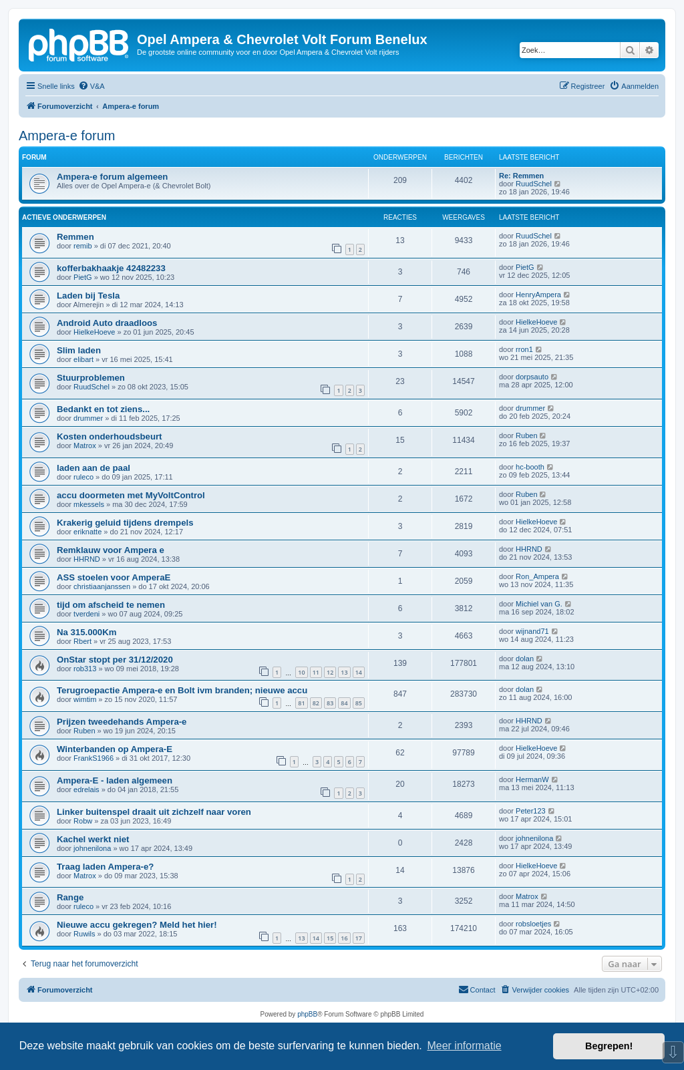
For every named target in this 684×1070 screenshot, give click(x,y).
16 (344, 938)
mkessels (88, 504)
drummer (88, 418)
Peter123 (531, 811)
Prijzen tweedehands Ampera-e (121, 722)
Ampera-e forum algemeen (112, 177)
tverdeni (86, 614)
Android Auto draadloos (107, 323)
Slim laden (79, 350)
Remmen (75, 237)
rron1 (524, 349)
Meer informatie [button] (464, 1045)
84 (344, 703)
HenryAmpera (538, 295)
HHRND (86, 559)
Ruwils (84, 934)
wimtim (84, 699)
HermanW (532, 779)
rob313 (84, 669)
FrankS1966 (93, 758)
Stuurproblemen (91, 378)
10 (301, 672)
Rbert (82, 641)
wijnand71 (532, 631)
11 (316, 672)
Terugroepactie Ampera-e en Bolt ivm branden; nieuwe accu (182, 690)
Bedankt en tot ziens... (103, 409)
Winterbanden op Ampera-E (114, 749)
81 (301, 703)
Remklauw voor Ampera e (110, 550)
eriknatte (87, 532)
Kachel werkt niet (93, 839)
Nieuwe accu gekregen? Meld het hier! (137, 925)
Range (70, 897)
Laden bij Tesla (88, 296)
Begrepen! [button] (609, 1046)
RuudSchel (534, 184)
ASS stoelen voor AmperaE (113, 577)
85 (358, 703)
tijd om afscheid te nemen (111, 605)
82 (316, 703)
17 (358, 938)
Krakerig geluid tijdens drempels (125, 523)
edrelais (86, 789)
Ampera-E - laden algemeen (114, 780)
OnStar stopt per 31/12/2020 (115, 660)
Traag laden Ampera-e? (105, 867)
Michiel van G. (539, 604)
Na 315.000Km (86, 632)
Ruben (526, 435)
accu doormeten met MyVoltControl (131, 495)
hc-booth (530, 467)
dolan (525, 659)
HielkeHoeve (94, 332)
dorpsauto (532, 377)
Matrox (84, 445)
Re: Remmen (521, 176)
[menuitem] (91, 86)
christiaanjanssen (101, 586)
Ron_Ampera (537, 576)
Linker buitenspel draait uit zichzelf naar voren (154, 812)
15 (330, 938)
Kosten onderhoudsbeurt (109, 436)
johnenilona (92, 848)
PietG (82, 277)
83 (330, 703)
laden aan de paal (93, 468)
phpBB (307, 1014)
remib (82, 246)
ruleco (83, 477)
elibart (83, 359)
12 (330, 672)
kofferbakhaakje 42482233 (111, 268)
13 (344, 672)
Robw (82, 821)
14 (358, 672)
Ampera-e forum (67, 135)
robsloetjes (533, 924)
